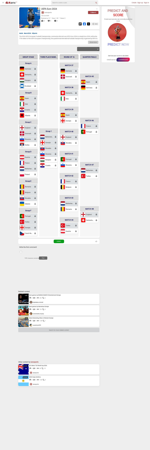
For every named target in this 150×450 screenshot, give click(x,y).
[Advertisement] (33, 276)
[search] (74, 3)
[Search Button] (96, 2)
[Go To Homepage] (11, 2)
